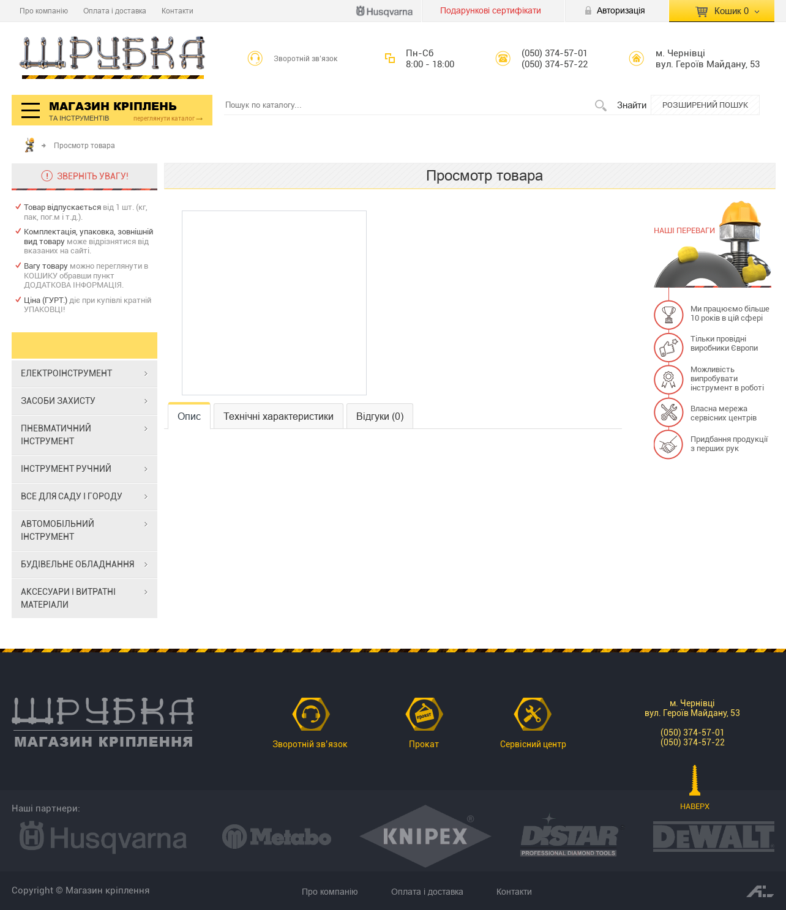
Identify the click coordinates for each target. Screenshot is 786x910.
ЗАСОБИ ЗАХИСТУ (58, 401)
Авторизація (621, 10)
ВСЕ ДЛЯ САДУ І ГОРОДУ (71, 496)
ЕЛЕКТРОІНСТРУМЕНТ (66, 373)
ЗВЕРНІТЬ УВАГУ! (93, 176)
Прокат (424, 744)
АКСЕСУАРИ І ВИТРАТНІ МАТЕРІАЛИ (68, 598)
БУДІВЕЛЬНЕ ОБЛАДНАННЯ (77, 564)
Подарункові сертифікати (490, 10)
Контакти (177, 10)
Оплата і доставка (114, 10)
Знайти (631, 105)
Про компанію (44, 10)
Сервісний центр (533, 744)
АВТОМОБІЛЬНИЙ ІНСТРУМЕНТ (57, 530)
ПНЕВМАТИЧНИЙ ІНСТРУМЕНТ (56, 434)
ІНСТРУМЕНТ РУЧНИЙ (66, 469)
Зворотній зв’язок (306, 58)
